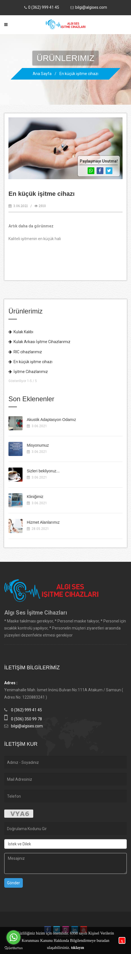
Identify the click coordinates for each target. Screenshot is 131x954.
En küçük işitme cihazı (78, 73)
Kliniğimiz (35, 496)
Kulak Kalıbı (20, 332)
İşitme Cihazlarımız (28, 371)
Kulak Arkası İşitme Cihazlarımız (39, 341)
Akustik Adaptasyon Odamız (51, 419)
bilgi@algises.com (91, 7)
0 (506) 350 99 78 (26, 719)
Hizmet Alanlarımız (43, 522)
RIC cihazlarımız (25, 352)
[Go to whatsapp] (13, 937)
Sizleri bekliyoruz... (43, 471)
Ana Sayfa (42, 73)
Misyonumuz (38, 445)
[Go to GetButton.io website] (14, 948)
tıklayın (77, 948)
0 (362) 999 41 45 (43, 7)
